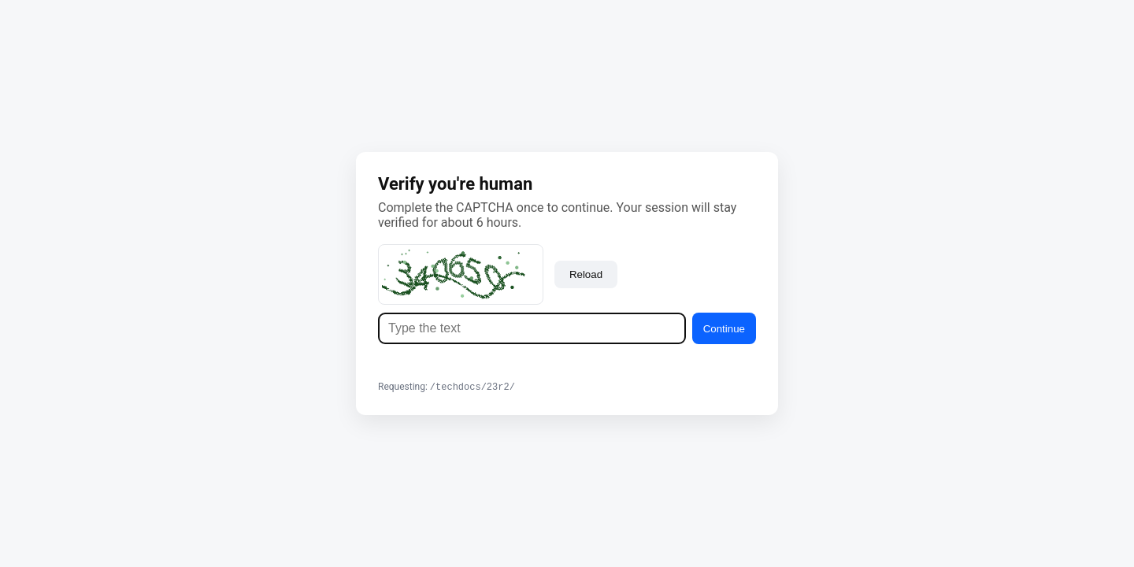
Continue (724, 328)
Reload (585, 274)
